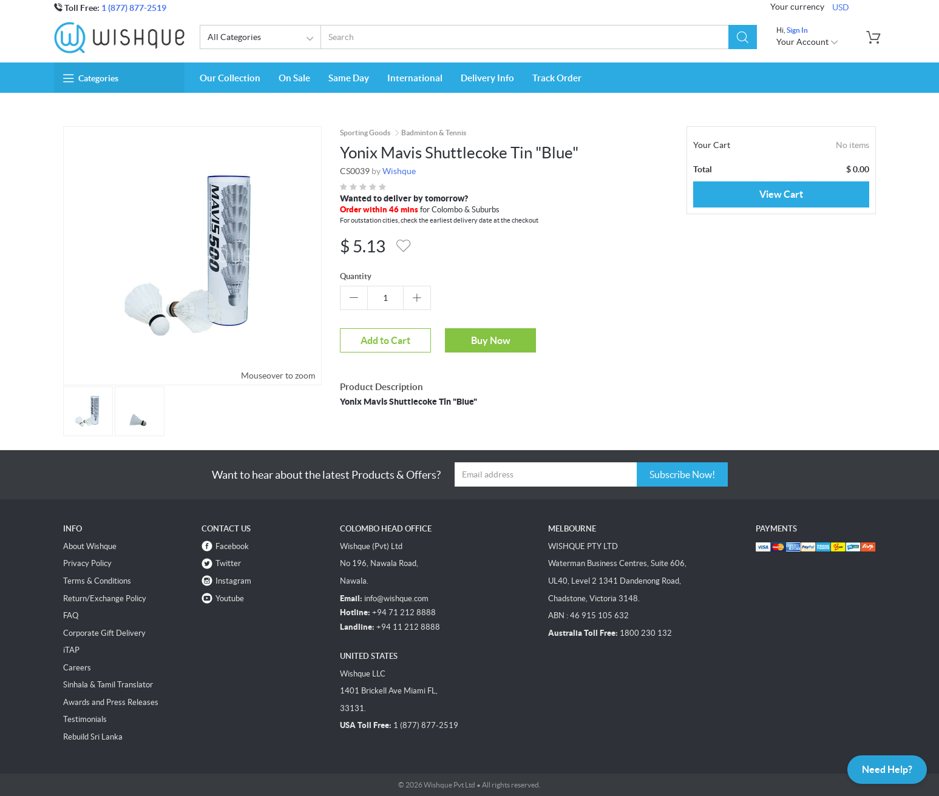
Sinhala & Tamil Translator (108, 684)
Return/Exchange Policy (104, 598)
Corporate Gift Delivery (104, 633)
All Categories (262, 39)
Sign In (797, 30)
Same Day (348, 78)
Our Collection (230, 78)
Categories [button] (90, 78)
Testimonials (85, 719)
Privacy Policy (87, 563)
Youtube (229, 598)
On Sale (294, 78)
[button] (742, 37)
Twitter (228, 563)
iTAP (71, 650)
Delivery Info (487, 78)
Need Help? (887, 769)
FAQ (70, 615)
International (414, 78)
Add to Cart (385, 340)
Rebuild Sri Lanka (93, 736)
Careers (77, 667)
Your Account (807, 42)
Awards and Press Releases (110, 702)
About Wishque (90, 546)
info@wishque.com (396, 598)
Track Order (556, 78)
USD (840, 7)
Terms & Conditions (97, 580)
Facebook (232, 546)
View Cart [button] (781, 194)
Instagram (233, 580)
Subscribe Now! (682, 474)
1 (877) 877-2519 (133, 8)
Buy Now (490, 340)
